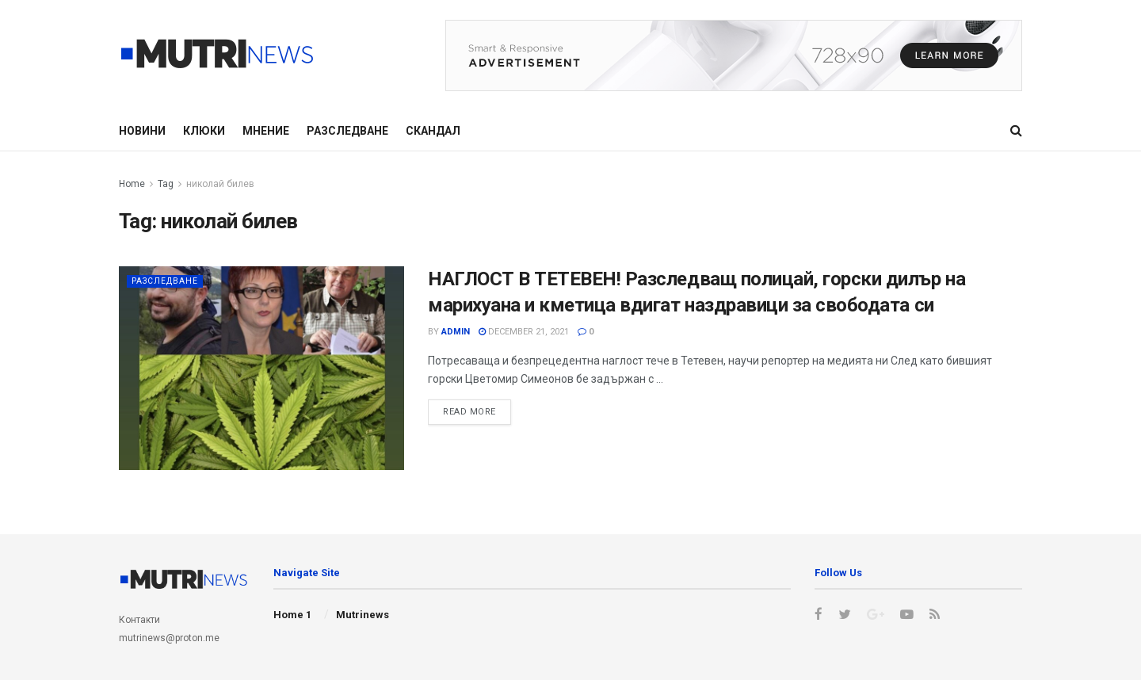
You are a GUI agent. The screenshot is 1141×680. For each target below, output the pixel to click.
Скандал (433, 130)
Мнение (265, 130)
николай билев (220, 183)
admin (455, 332)
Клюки (204, 130)
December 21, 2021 (524, 332)
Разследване (347, 130)
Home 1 (292, 615)
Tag (166, 183)
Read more (469, 412)
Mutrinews (362, 615)
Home (132, 183)
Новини (142, 130)
